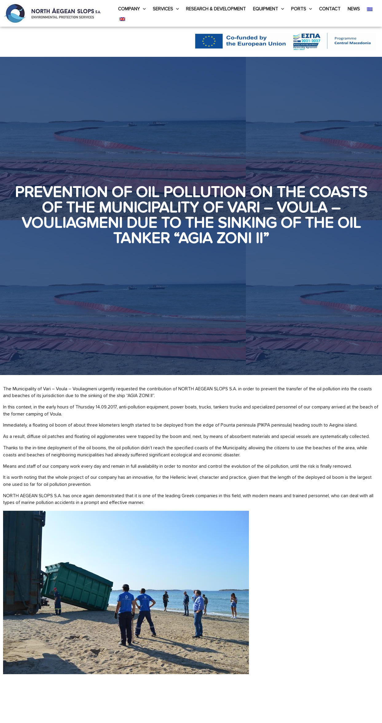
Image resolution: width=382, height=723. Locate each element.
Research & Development (216, 9)
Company (132, 9)
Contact (330, 9)
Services (166, 9)
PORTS (301, 9)
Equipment (268, 9)
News (354, 9)
